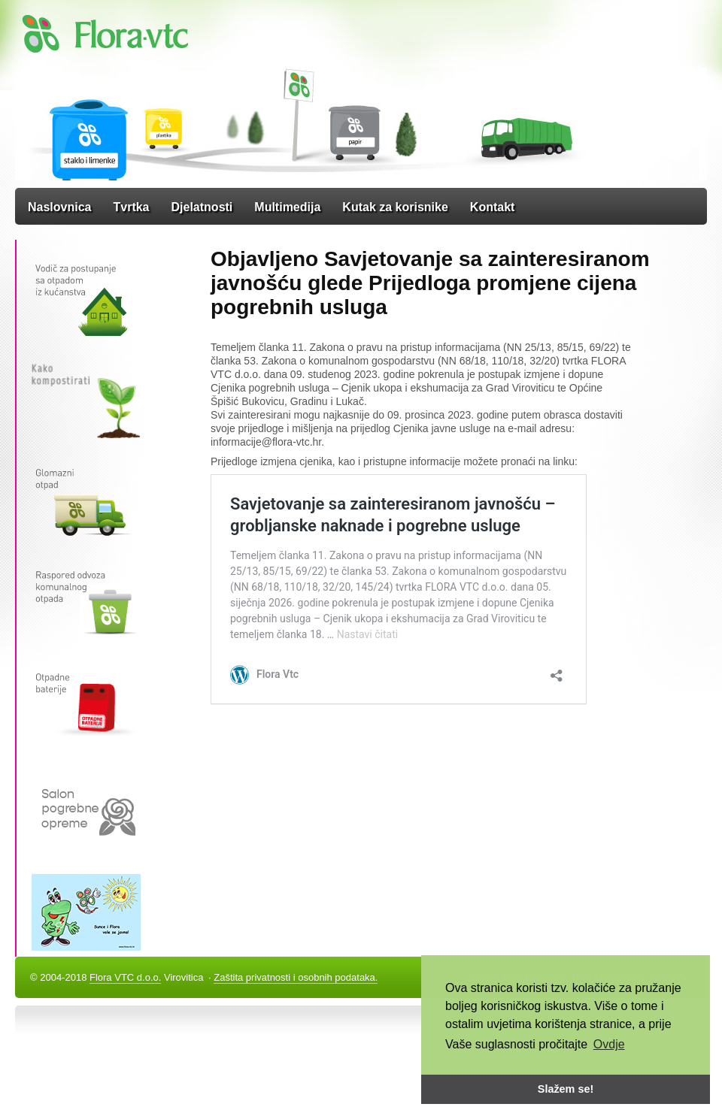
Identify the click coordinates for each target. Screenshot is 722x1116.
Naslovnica (59, 207)
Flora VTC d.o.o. (125, 977)
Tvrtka (131, 207)
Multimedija (287, 207)
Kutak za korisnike (395, 207)
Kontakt (492, 207)
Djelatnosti (202, 207)
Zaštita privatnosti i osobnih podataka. (296, 977)
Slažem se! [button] (565, 1089)
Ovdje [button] (609, 1044)
